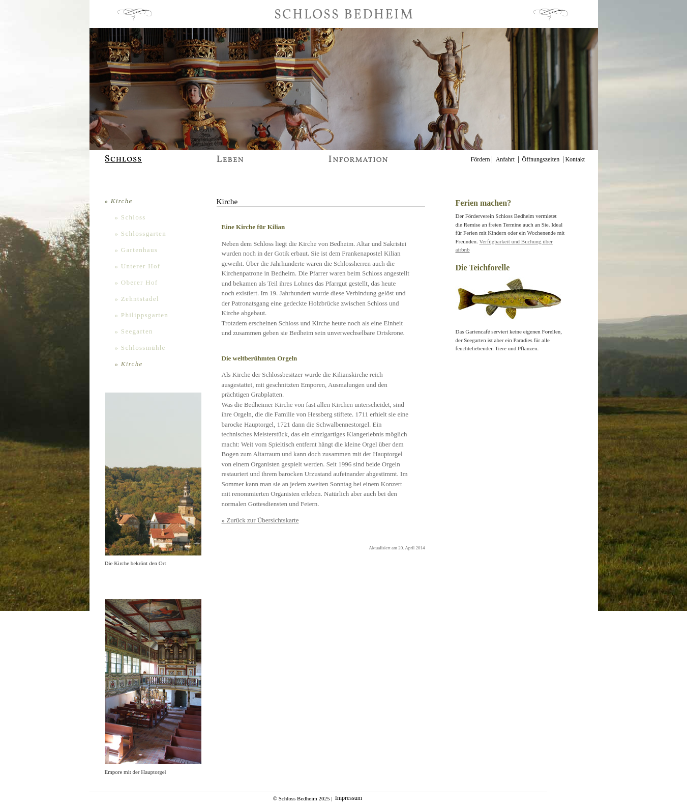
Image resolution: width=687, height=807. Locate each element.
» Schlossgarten (140, 233)
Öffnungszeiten (541, 159)
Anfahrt (505, 159)
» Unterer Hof (138, 266)
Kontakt (575, 159)
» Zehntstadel (137, 298)
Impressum (348, 798)
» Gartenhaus (136, 250)
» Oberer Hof (136, 282)
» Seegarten (134, 331)
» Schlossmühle (140, 347)
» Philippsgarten (142, 315)
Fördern (480, 159)
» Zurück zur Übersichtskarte (260, 520)
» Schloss (130, 217)
